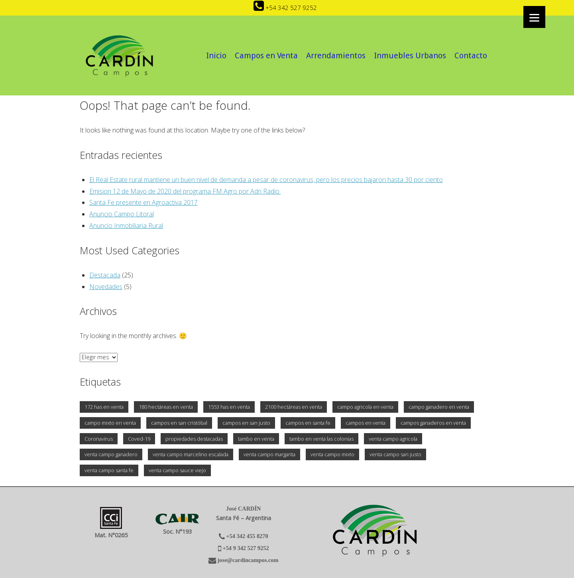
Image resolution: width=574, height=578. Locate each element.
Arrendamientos (336, 55)
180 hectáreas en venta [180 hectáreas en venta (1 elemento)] (166, 406)
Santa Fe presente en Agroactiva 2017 (143, 202)
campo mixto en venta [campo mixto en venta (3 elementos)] (110, 422)
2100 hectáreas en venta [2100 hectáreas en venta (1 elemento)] (293, 406)
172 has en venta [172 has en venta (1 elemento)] (104, 406)
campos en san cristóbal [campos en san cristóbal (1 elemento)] (179, 422)
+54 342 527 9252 (285, 8)
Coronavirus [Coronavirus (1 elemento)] (99, 438)
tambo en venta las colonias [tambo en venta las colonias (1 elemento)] (321, 438)
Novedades (105, 286)
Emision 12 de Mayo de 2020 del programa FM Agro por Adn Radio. (185, 191)
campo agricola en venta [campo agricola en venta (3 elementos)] (365, 406)
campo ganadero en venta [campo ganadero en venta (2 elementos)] (439, 406)
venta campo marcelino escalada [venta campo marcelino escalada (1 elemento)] (190, 454)
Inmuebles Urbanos (410, 55)
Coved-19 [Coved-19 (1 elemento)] (139, 438)
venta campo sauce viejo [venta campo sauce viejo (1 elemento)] (177, 470)
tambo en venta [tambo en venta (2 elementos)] (256, 438)
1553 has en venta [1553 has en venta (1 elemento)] (229, 406)
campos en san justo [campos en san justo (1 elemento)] (246, 422)
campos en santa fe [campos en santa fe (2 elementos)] (307, 422)
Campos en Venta (266, 55)
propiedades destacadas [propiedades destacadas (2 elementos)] (194, 438)
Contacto (470, 55)
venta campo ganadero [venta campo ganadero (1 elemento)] (111, 454)
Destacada (104, 275)
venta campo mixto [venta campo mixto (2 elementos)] (332, 454)
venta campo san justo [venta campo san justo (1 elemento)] (395, 454)
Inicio (216, 55)
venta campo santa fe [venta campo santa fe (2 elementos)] (109, 470)
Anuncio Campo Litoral (121, 214)
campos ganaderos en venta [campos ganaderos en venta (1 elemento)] (433, 422)
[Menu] (534, 17)
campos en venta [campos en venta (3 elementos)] (365, 422)
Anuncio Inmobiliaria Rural (126, 225)
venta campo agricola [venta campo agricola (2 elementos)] (393, 438)
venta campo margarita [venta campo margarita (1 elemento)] (269, 454)
